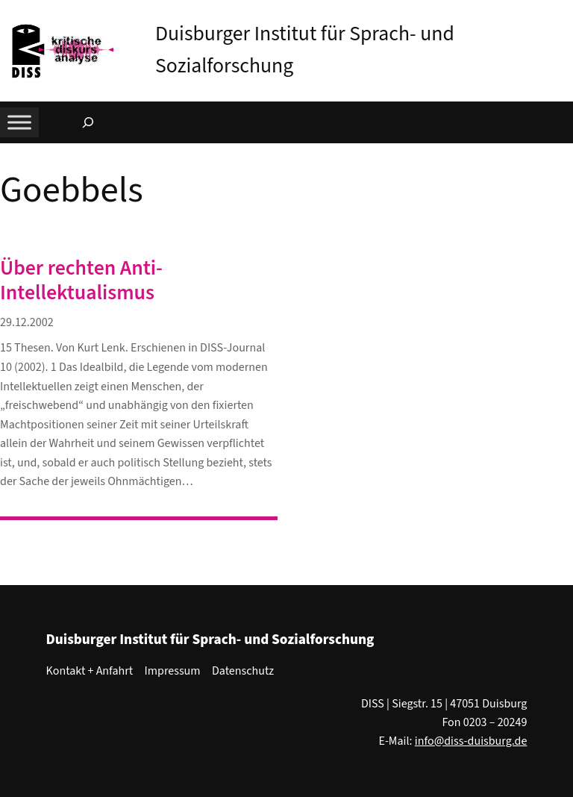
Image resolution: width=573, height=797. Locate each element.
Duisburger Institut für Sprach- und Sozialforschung (210, 639)
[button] (561, 14)
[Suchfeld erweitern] (88, 122)
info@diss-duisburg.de (471, 741)
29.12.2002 (27, 322)
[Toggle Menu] (19, 123)
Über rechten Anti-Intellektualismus (81, 281)
